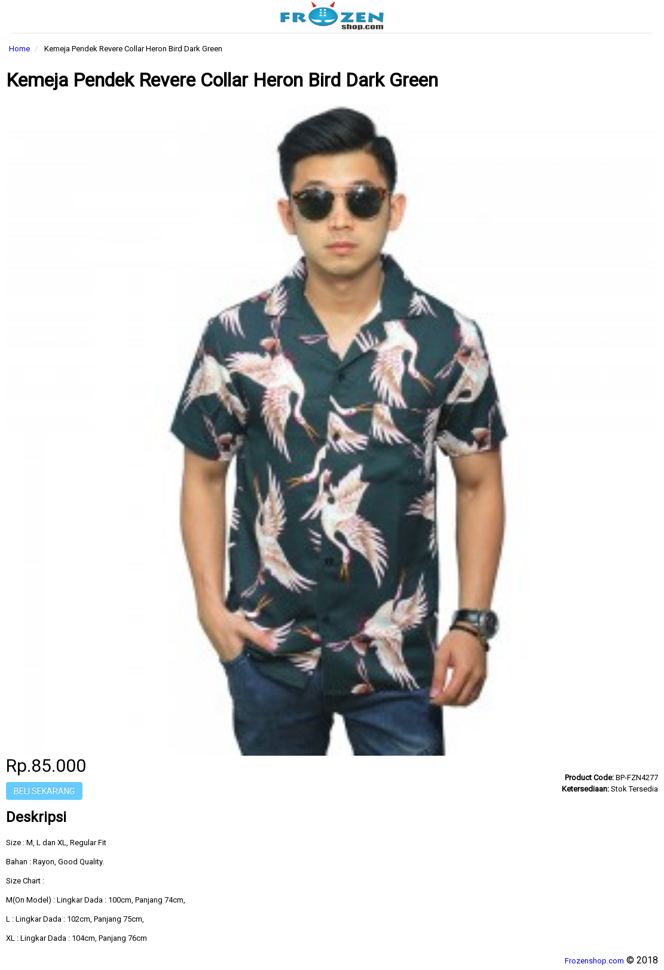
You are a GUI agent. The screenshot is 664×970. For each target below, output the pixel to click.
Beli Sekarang (44, 791)
